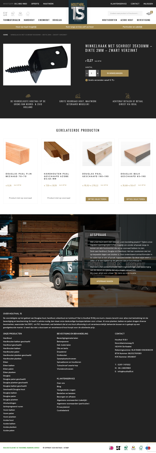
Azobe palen (8, 430)
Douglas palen (9, 396)
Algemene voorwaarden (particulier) (73, 403)
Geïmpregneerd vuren (13, 406)
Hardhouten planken (12, 358)
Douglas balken (10, 392)
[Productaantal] (92, 73)
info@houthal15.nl (124, 371)
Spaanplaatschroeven (66, 358)
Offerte (35, 3)
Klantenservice (119, 3)
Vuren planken (9, 416)
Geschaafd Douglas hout (14, 389)
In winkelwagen (114, 73)
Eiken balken (9, 365)
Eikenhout (44, 20)
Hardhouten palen (11, 351)
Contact (135, 3)
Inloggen (148, 3)
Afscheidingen (9, 403)
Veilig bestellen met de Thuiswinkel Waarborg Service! (21, 448)
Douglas (57, 20)
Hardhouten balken (11, 348)
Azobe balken (9, 423)
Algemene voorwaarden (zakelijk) (72, 400)
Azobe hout (127, 20)
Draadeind (61, 351)
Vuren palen (8, 413)
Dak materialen (64, 344)
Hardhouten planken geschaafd (17, 355)
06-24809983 (123, 368)
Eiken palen (8, 368)
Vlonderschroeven (65, 368)
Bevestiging (143, 20)
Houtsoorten (109, 20)
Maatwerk (48, 3)
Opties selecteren (97, 199)
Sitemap (66, 448)
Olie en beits (62, 348)
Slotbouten (62, 355)
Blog (59, 386)
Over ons (61, 383)
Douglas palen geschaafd (14, 379)
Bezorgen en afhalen (66, 396)
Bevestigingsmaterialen (67, 338)
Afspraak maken (105, 281)
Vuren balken (9, 409)
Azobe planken (9, 427)
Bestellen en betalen (66, 393)
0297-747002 (122, 364)
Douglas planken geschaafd (15, 382)
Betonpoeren (63, 341)
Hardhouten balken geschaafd (16, 341)
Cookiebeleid (63, 410)
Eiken (5, 362)
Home (5, 34)
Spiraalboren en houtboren (69, 362)
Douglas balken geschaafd (15, 385)
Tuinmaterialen (11, 20)
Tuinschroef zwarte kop (67, 365)
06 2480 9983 (20, 3)
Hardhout (29, 20)
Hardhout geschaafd (12, 344)
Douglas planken (10, 399)
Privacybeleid (63, 406)
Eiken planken (9, 372)
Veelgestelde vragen (66, 389)
